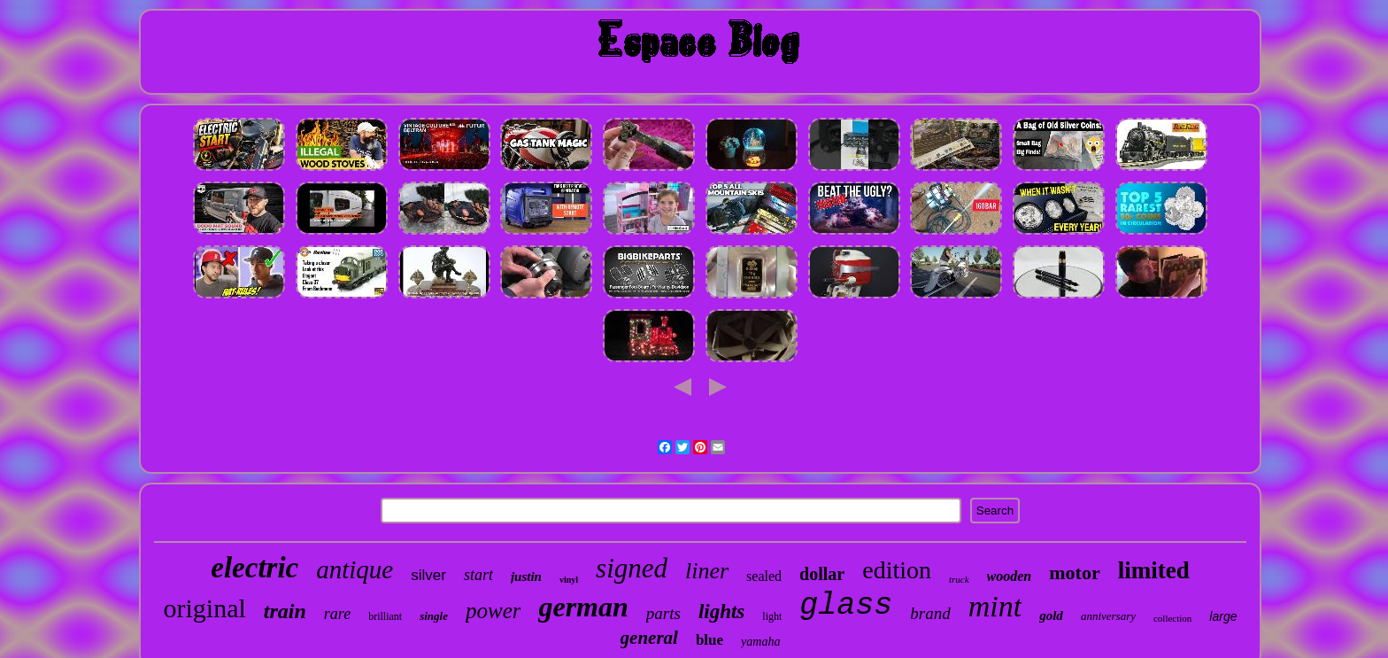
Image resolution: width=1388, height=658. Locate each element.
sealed (764, 576)
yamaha (760, 641)
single (434, 616)
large (1223, 616)
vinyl (568, 579)
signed (631, 568)
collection (1172, 618)
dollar (821, 574)
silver (428, 575)
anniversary (1108, 616)
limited (1154, 570)
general (649, 637)
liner (707, 571)
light (772, 616)
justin (526, 576)
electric (254, 568)
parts (663, 613)
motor (1074, 572)
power (493, 611)
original (204, 608)
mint (995, 606)
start (478, 575)
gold (1051, 615)
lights (721, 611)
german (583, 607)
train (285, 611)
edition (896, 570)
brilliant (385, 616)
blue (709, 639)
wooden (1009, 576)
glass (845, 605)
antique (354, 569)
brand (930, 613)
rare (337, 614)
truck (959, 579)
